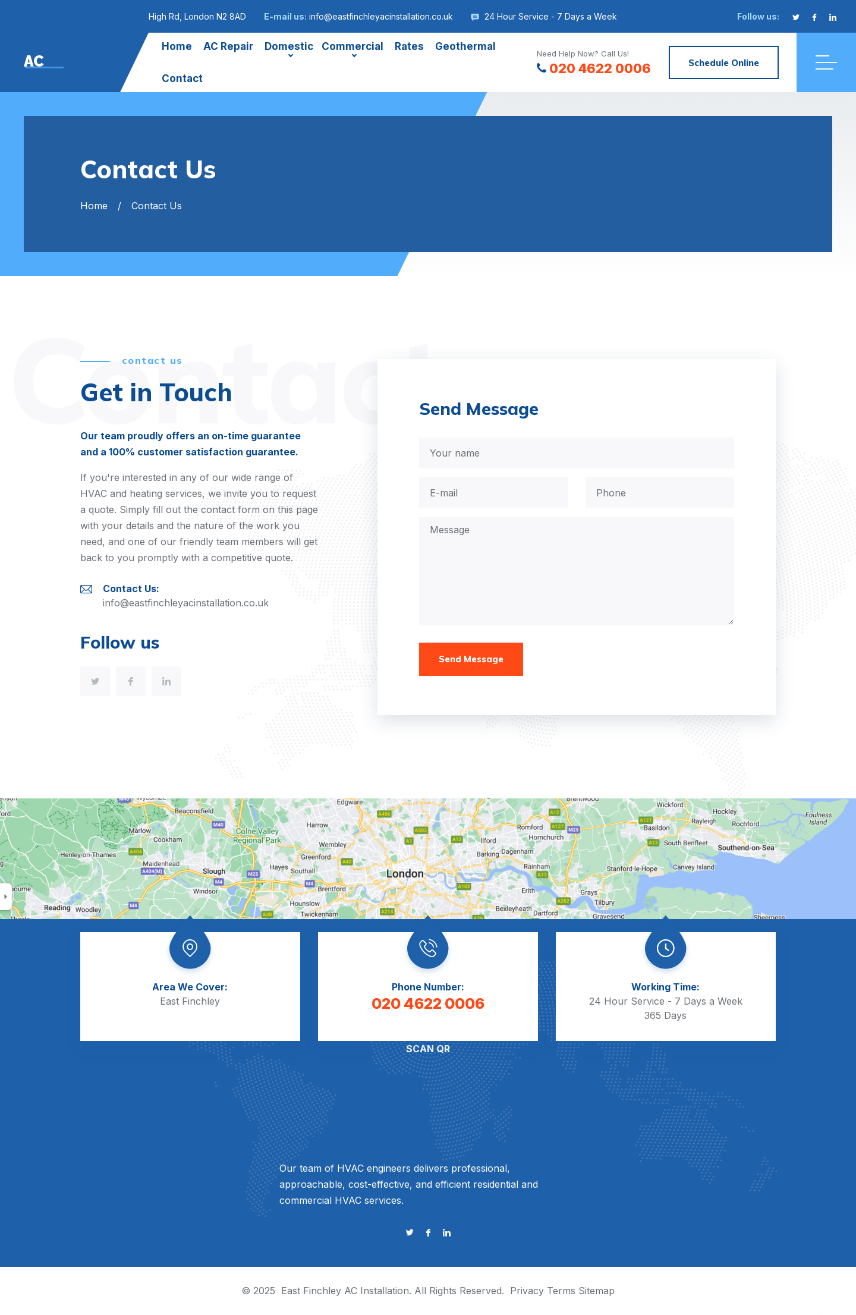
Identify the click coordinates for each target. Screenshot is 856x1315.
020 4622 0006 (594, 68)
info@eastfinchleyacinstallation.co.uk (381, 16)
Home (177, 46)
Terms (561, 1291)
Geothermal (465, 46)
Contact (182, 78)
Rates (409, 46)
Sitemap (596, 1291)
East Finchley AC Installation (345, 1291)
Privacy (527, 1291)
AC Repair (228, 46)
